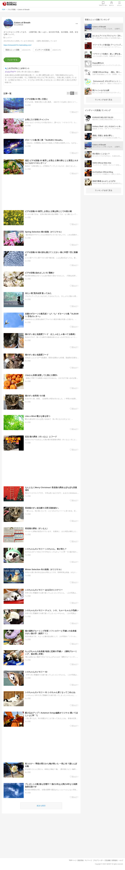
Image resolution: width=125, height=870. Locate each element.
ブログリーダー (98, 860)
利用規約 (115, 860)
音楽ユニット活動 (12, 50)
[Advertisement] (41, 192)
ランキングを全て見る (103, 100)
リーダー (103, 5)
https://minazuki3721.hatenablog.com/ (17, 45)
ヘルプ (121, 860)
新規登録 (81, 860)
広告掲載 (108, 860)
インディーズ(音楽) (42, 50)
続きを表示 (41, 806)
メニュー (119, 5)
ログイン (111, 5)
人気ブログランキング (10, 3)
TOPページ (73, 860)
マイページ (88, 860)
